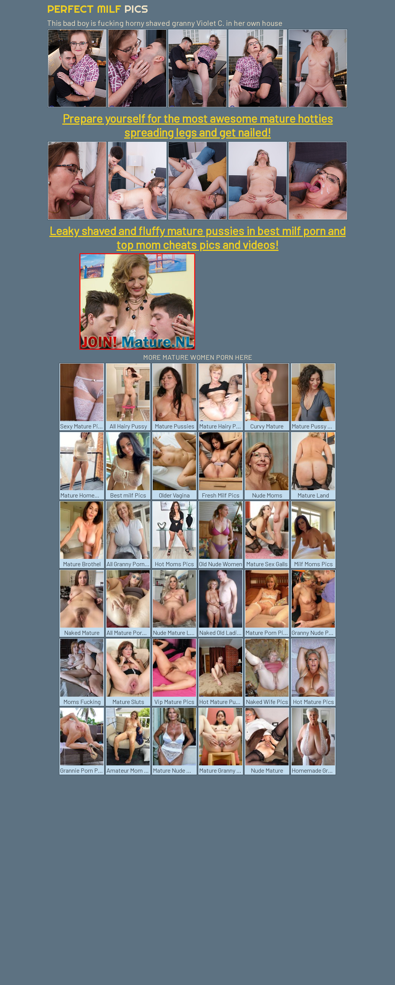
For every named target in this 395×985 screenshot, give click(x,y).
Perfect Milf (97, 8)
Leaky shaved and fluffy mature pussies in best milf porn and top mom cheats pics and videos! (197, 237)
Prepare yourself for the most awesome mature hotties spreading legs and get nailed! (197, 125)
